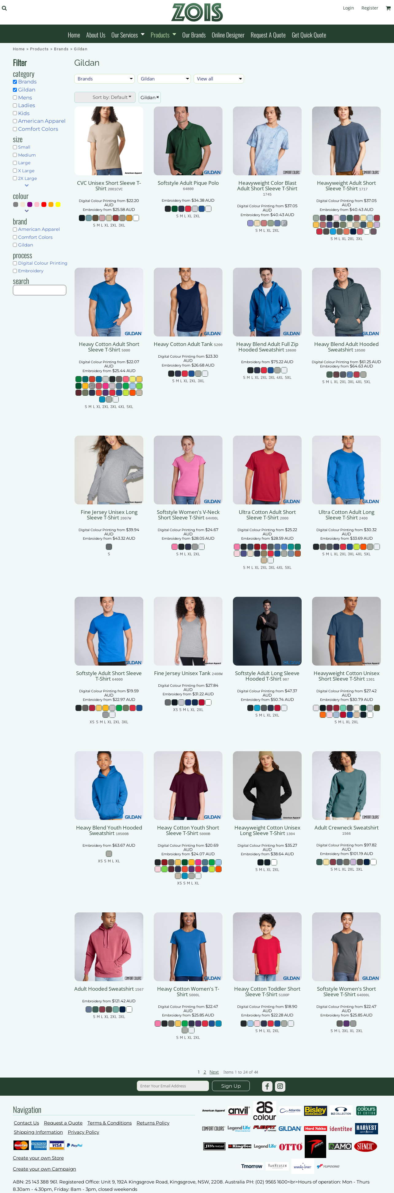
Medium (27, 155)
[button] (4, 8)
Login (348, 8)
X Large (26, 170)
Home (19, 49)
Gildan (26, 90)
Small (24, 147)
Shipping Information (38, 1132)
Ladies (26, 105)
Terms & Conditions (109, 1123)
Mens (25, 98)
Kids (23, 113)
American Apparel (42, 121)
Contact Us (26, 1123)
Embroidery (31, 271)
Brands (61, 49)
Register (369, 8)
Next (214, 1072)
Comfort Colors (38, 129)
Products (39, 49)
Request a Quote (63, 1123)
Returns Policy (153, 1123)
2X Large (27, 178)
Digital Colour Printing (43, 263)
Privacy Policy (83, 1132)
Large (24, 162)
